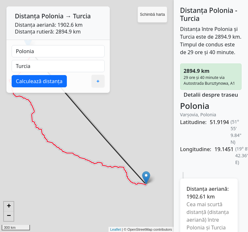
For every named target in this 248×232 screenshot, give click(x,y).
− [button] (9, 216)
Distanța (27, 16)
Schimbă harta (152, 14)
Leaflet (115, 229)
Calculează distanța (39, 81)
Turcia (82, 16)
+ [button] (9, 206)
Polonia (52, 16)
